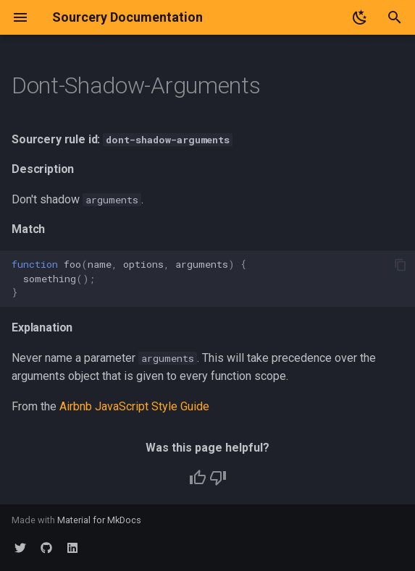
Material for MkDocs (99, 520)
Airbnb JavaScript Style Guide (134, 406)
